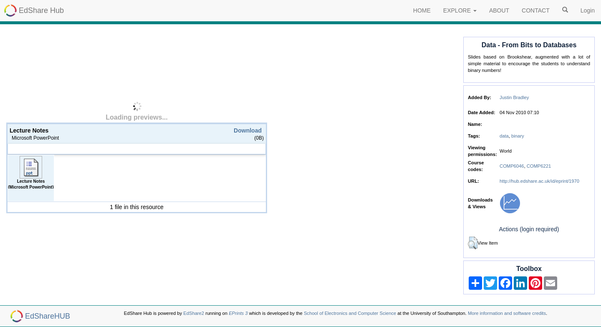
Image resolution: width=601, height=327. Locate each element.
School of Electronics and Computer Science (350, 313)
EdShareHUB (47, 316)
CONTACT (536, 10)
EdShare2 (193, 313)
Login (588, 10)
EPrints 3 (238, 313)
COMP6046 (512, 166)
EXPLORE (460, 10)
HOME (422, 10)
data (504, 135)
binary (517, 135)
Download (248, 130)
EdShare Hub (41, 10)
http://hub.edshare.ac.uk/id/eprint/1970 (539, 181)
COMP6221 (539, 166)
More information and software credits (507, 313)
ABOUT (499, 10)
